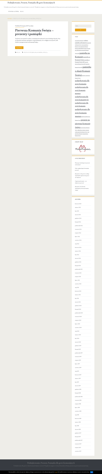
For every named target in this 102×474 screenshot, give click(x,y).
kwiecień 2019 (78, 374)
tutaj (56, 472)
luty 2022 (77, 254)
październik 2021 (78, 269)
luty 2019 (77, 382)
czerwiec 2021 (78, 283)
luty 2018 (77, 425)
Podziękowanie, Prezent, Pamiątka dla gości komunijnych (31, 2)
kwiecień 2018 (78, 418)
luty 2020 (77, 338)
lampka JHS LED (81, 48)
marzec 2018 (78, 422)
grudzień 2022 (78, 218)
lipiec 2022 (77, 236)
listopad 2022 (78, 222)
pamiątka (80, 50)
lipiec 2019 (77, 363)
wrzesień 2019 (78, 356)
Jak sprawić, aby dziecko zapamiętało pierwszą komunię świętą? (81, 188)
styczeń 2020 (78, 342)
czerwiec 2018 (78, 411)
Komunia (76, 48)
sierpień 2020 (78, 320)
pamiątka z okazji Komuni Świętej (83, 71)
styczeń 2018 (78, 429)
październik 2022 (79, 225)
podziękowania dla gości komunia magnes (81, 90)
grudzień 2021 (78, 262)
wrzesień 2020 (78, 316)
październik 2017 (78, 440)
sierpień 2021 (78, 276)
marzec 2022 (78, 251)
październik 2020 (79, 313)
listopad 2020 (78, 309)
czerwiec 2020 (78, 327)
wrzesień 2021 (78, 273)
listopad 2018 (78, 393)
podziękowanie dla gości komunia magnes (82, 113)
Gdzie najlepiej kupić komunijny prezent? (82, 169)
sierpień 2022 (78, 233)
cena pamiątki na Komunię (79, 40)
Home (10, 18)
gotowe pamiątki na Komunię (83, 46)
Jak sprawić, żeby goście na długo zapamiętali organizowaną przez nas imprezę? (82, 175)
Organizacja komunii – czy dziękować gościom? (81, 182)
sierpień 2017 (78, 447)
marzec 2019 (78, 378)
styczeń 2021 (78, 302)
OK (91, 472)
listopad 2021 (78, 265)
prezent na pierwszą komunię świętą (82, 124)
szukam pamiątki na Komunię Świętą (81, 132)
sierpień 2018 (78, 404)
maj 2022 (77, 243)
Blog (22, 11)
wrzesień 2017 (78, 444)
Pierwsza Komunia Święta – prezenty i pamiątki (34, 32)
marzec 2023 (78, 207)
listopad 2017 (78, 436)
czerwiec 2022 (78, 240)
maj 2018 (77, 414)
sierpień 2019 (78, 360)
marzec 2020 (78, 334)
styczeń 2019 (78, 385)
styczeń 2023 (78, 214)
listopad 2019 (78, 349)
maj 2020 (77, 331)
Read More (19, 47)
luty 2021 (77, 298)
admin (31, 26)
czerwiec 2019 (78, 367)
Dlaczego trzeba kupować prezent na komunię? (82, 163)
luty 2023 (77, 211)
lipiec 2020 (77, 324)
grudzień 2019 (78, 345)
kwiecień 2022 (78, 247)
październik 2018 (78, 396)
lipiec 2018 (77, 407)
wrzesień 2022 (78, 229)
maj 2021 (77, 287)
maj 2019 (77, 371)
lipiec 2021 (77, 280)
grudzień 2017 (78, 433)
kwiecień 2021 (78, 291)
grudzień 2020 (78, 305)
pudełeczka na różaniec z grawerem (83, 130)
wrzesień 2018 (78, 400)
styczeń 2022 (78, 258)
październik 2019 (78, 353)
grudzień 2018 (78, 389)
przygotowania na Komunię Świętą (36, 52)
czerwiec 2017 (78, 451)
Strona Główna (13, 11)
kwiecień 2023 (78, 203)
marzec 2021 (78, 294)
